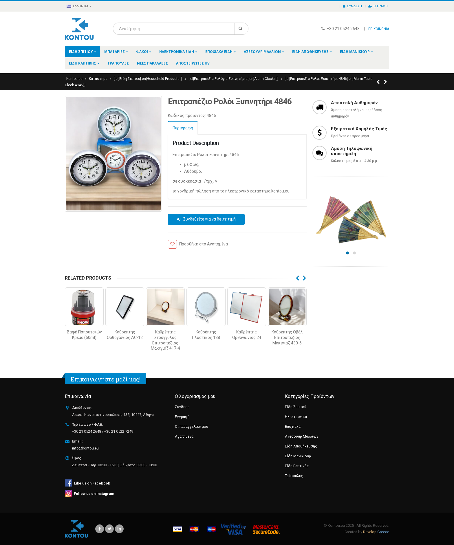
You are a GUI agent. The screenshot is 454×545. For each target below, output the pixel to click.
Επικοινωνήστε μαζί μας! (105, 379)
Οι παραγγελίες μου (191, 426)
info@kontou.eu (85, 448)
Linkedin (119, 528)
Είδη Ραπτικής (82, 63)
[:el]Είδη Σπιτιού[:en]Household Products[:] (148, 79)
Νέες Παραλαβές (152, 63)
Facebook (99, 528)
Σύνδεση (352, 6)
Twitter (109, 528)
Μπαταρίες (114, 51)
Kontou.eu (74, 79)
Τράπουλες (118, 63)
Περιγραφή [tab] (183, 128)
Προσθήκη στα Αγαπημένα (203, 244)
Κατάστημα (98, 79)
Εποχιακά (293, 426)
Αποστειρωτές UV (193, 63)
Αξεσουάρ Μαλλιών (262, 51)
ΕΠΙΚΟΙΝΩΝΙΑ (378, 29)
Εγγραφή (378, 6)
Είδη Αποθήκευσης (310, 51)
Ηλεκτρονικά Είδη (176, 51)
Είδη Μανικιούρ (355, 51)
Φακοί (142, 51)
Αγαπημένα (184, 436)
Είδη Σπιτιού (81, 51)
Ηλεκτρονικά (296, 416)
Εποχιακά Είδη (219, 51)
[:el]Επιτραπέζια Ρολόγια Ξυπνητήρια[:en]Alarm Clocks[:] (233, 79)
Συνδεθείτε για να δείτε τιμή (209, 219)
